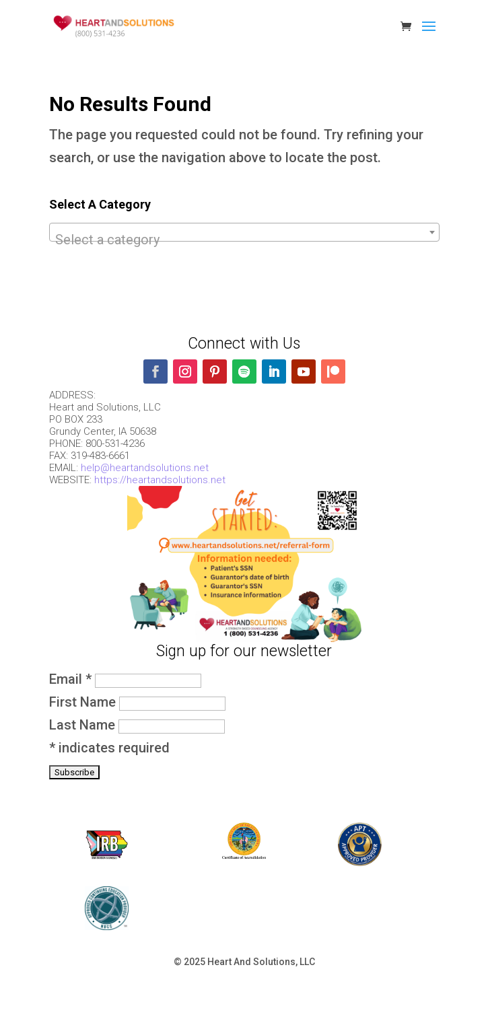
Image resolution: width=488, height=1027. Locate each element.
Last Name (83, 725)
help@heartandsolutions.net (145, 468)
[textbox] (244, 239)
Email (72, 679)
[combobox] (244, 232)
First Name (84, 702)
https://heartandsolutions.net (159, 480)
